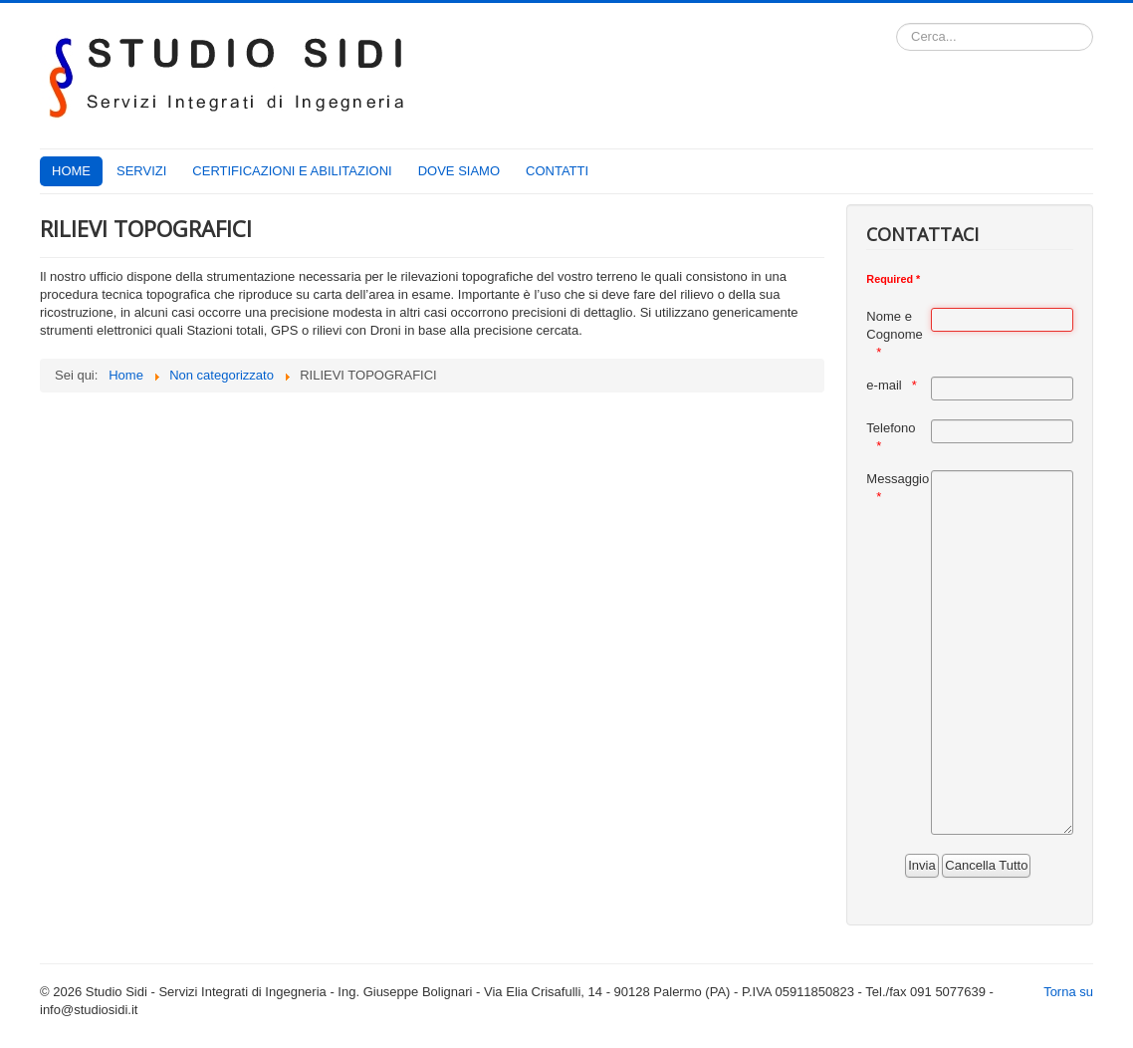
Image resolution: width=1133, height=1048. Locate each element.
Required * (893, 279)
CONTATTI (557, 170)
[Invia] (921, 866)
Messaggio (897, 478)
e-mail (883, 385)
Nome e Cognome (894, 325)
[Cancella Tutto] (986, 866)
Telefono (890, 427)
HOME (71, 170)
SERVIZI (141, 170)
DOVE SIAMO (459, 170)
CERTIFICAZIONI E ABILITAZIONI (291, 170)
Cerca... (896, 23)
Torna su (1068, 991)
